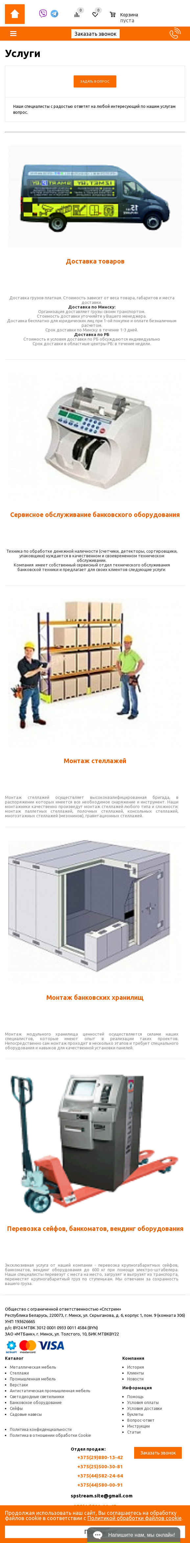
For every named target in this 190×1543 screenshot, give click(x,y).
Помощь (135, 1397)
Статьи (134, 1432)
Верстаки (19, 1385)
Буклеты (135, 1414)
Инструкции (138, 1426)
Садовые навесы (26, 1414)
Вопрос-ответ (140, 1420)
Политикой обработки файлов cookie (134, 1518)
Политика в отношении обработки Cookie (50, 1435)
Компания (133, 1358)
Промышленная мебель (33, 1379)
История (135, 1367)
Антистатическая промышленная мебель (50, 1391)
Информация (137, 1387)
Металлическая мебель (33, 1367)
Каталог (14, 1358)
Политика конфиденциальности (41, 1429)
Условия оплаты (143, 1402)
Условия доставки (144, 1408)
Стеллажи (19, 1373)
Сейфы (16, 1408)
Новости (135, 1379)
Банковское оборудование (36, 1402)
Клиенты (135, 1373)
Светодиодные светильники (37, 1397)
